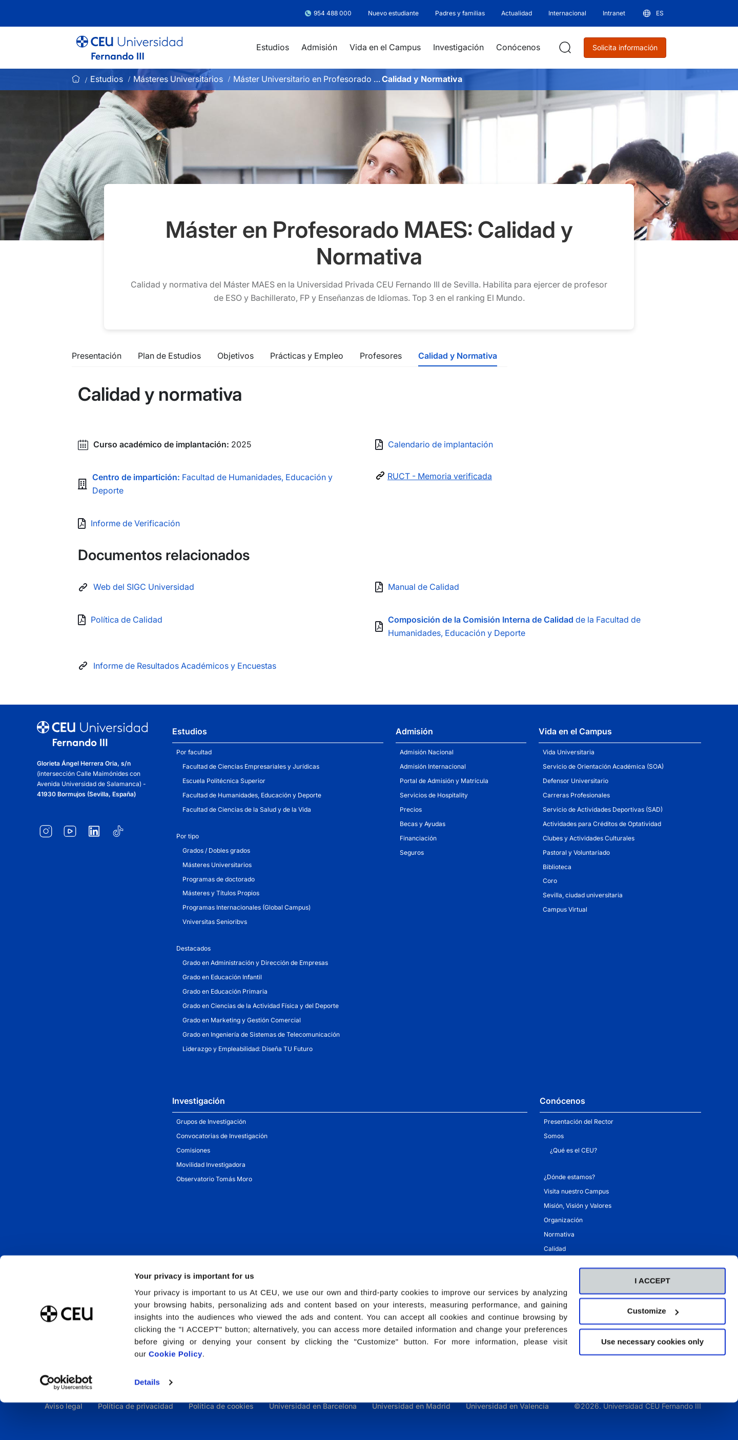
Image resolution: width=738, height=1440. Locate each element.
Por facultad (194, 752)
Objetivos (235, 356)
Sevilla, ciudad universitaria (583, 895)
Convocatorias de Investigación (222, 1136)
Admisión (414, 731)
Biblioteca (557, 867)
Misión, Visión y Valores (577, 1205)
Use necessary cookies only (652, 1379)
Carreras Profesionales (576, 795)
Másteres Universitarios (178, 79)
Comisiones (193, 1150)
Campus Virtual (565, 909)
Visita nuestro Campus (576, 1191)
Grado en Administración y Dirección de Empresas (255, 962)
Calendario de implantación (440, 444)
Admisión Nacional (427, 752)
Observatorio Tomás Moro (214, 1179)
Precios (411, 809)
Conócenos (562, 1101)
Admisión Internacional (433, 766)
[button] (653, 13)
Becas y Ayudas (422, 824)
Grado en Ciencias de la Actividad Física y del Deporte (260, 1006)
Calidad (555, 1248)
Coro (550, 880)
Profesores (381, 356)
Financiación (418, 838)
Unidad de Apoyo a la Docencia (589, 1263)
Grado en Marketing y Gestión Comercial (241, 1020)
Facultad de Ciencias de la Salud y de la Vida (246, 809)
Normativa (559, 1234)
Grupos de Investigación (211, 1121)
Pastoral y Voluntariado (576, 852)
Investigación (198, 1101)
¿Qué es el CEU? (573, 1150)
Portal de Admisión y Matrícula (444, 781)
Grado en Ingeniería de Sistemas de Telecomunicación (261, 1034)
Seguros (412, 852)
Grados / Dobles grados (216, 850)
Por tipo (187, 836)
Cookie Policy (175, 1391)
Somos (554, 1136)
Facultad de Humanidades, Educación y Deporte (251, 795)
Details (147, 1419)
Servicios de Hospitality (434, 795)
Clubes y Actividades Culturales (588, 838)
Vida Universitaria (568, 752)
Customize (653, 1348)
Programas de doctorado (218, 879)
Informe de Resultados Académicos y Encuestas (184, 666)
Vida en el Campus (575, 731)
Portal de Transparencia (578, 1291)
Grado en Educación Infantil (222, 977)
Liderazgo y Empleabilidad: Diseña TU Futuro (247, 1049)
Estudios (106, 79)
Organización (563, 1220)
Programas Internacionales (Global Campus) (246, 907)
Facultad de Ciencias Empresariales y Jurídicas (250, 766)
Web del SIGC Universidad (143, 587)
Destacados (193, 948)
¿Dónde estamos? (569, 1177)
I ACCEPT (652, 1318)
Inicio (76, 79)
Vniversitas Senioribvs (214, 921)
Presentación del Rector (578, 1121)
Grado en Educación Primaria (225, 991)
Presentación (96, 356)
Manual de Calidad (423, 587)
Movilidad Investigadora (210, 1164)
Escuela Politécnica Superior (223, 781)
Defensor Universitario (575, 781)
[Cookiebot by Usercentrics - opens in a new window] (66, 1420)
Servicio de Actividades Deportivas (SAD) (603, 809)
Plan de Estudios (169, 356)
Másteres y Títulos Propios (220, 893)
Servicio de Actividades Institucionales (599, 1277)
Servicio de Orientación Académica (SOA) (603, 766)
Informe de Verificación (135, 523)
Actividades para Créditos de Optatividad (602, 824)
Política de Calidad (126, 619)
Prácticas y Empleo (306, 356)
